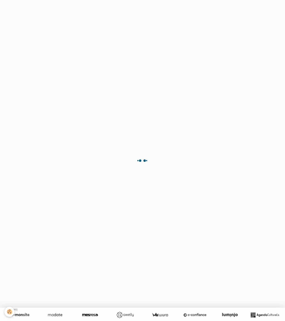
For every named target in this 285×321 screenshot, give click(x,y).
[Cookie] (9, 312)
